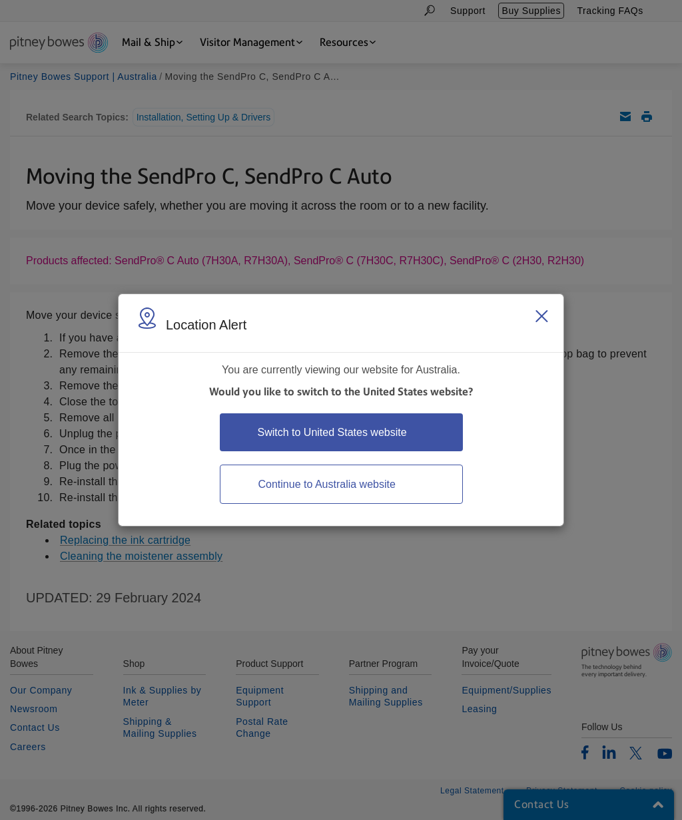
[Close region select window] (541, 316)
